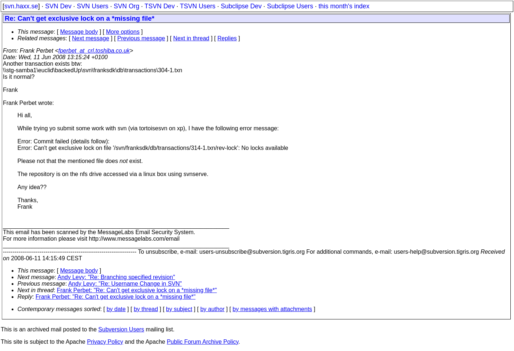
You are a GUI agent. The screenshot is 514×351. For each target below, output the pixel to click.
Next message (90, 38)
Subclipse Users (290, 6)
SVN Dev (58, 6)
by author (212, 309)
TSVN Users (197, 6)
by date (115, 309)
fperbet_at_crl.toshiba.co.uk (94, 51)
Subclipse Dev (241, 6)
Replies (227, 38)
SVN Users (92, 6)
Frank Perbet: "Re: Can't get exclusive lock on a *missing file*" (137, 290)
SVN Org (126, 6)
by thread (146, 309)
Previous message (141, 38)
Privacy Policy (105, 342)
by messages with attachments (272, 309)
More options (123, 32)
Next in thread (191, 38)
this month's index (344, 6)
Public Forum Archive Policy (202, 342)
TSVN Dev (160, 6)
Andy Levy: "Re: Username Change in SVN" (125, 284)
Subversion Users (121, 329)
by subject (179, 309)
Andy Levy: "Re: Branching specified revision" (116, 277)
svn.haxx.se (21, 6)
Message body (79, 32)
